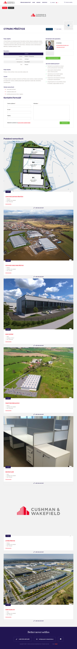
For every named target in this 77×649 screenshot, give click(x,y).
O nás (33, 2)
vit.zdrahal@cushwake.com (62, 45)
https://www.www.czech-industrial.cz (9, 2)
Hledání (52, 2)
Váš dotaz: (35, 103)
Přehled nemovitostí (25, 2)
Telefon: (9, 115)
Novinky (39, 2)
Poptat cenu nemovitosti (53, 58)
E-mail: (9, 109)
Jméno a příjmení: (11, 103)
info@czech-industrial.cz (44, 639)
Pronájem (4, 7)
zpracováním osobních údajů (24, 122)
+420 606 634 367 (60, 47)
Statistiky (44, 2)
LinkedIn (60, 639)
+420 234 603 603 (22, 639)
